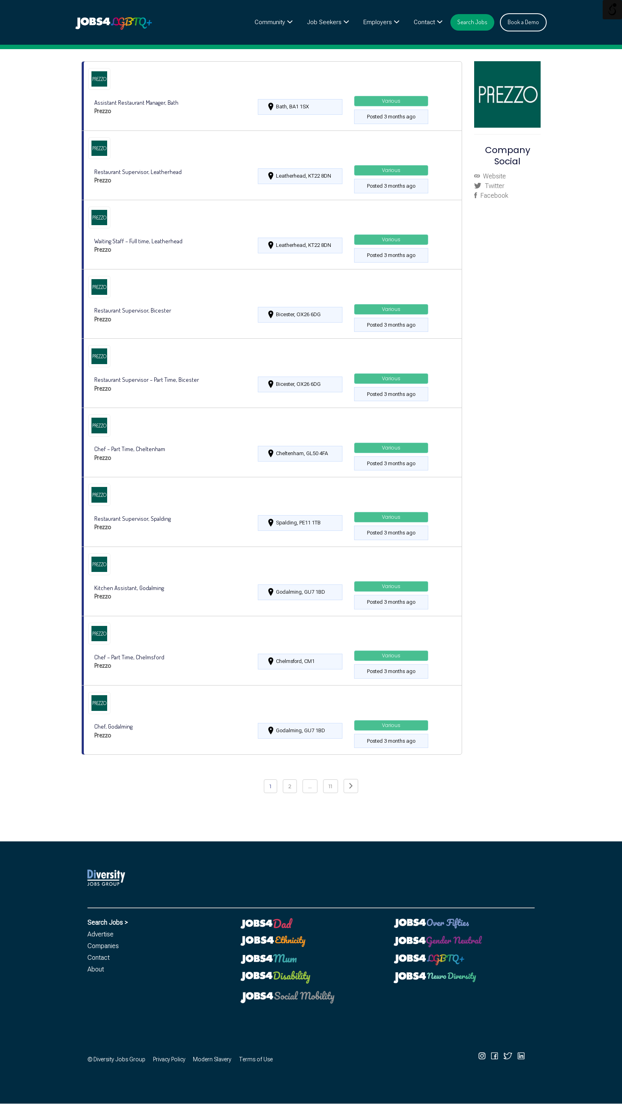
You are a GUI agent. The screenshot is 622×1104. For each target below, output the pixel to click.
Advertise (100, 934)
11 (330, 786)
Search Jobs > (107, 922)
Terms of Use (256, 1059)
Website (493, 176)
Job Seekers (324, 22)
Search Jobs (472, 22)
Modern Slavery (212, 1059)
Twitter (493, 186)
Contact (424, 22)
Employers (377, 22)
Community (270, 22)
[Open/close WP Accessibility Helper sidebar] (612, 9)
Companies (103, 946)
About (95, 969)
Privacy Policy (169, 1059)
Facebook (493, 195)
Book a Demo (523, 22)
